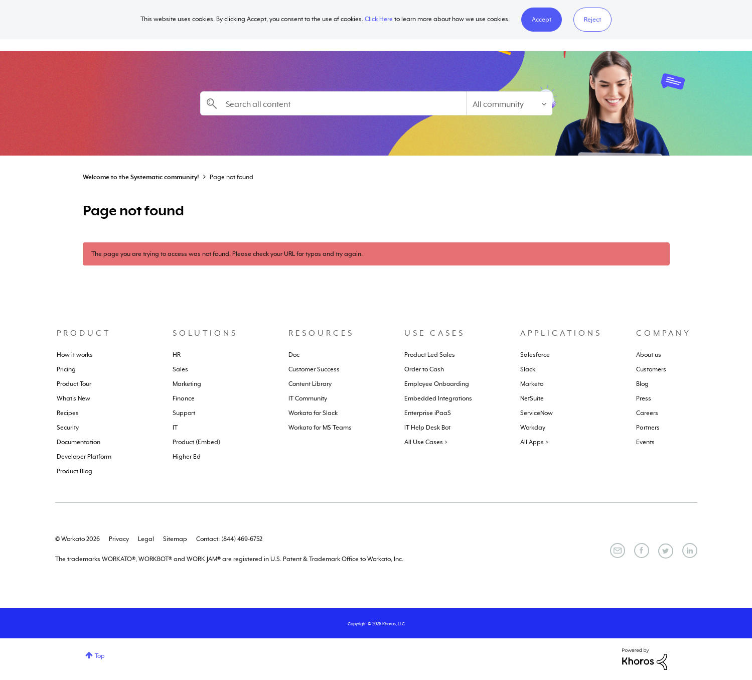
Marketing (187, 383)
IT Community (307, 398)
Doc (293, 354)
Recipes (68, 413)
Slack (527, 369)
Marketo (531, 383)
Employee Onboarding (436, 383)
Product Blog (74, 471)
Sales (180, 369)
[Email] (617, 550)
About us (648, 354)
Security (68, 427)
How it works (75, 354)
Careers (647, 413)
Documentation (78, 442)
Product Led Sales (429, 354)
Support (184, 413)
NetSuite (532, 398)
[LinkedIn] (689, 550)
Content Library (310, 383)
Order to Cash (424, 369)
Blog (642, 383)
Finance (184, 398)
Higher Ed (187, 456)
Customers (651, 369)
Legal (146, 538)
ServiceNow (536, 413)
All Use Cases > (425, 442)
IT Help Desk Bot (427, 427)
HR (177, 354)
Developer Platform (84, 456)
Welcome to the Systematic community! (141, 177)
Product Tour (74, 383)
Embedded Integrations (438, 398)
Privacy (119, 538)
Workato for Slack (313, 413)
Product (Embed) (196, 442)
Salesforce (535, 354)
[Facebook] (641, 550)
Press (643, 398)
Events (645, 442)
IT (175, 427)
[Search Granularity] (509, 103)
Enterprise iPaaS (427, 413)
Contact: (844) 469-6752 (229, 538)
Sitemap (175, 538)
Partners (648, 427)
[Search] (333, 103)
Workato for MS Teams (320, 427)
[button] (541, 20)
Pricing (66, 369)
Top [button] (100, 655)
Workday (532, 427)
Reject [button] (592, 19)
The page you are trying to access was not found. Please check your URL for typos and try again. (227, 253)
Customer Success (314, 369)
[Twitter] (665, 551)
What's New (73, 398)
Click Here (379, 19)
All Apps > (534, 442)
